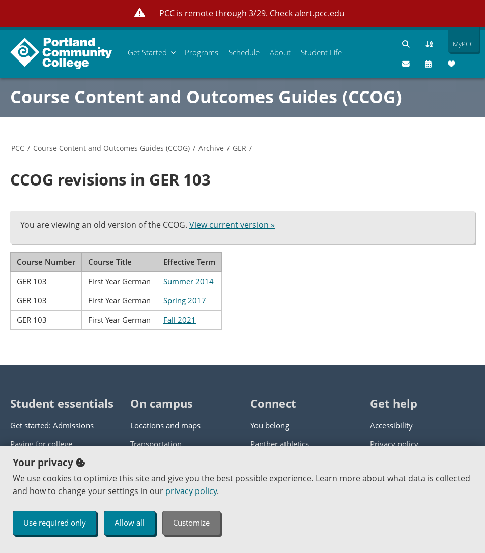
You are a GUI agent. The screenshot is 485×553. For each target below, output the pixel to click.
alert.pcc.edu (320, 13)
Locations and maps (165, 425)
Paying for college (41, 444)
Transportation (156, 444)
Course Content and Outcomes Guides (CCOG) (206, 96)
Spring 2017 (184, 300)
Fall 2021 (179, 320)
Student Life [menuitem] (321, 52)
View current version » (232, 224)
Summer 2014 (188, 281)
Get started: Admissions (52, 425)
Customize (191, 522)
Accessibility (391, 425)
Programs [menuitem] (201, 52)
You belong (269, 425)
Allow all (130, 522)
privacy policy (191, 491)
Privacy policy (394, 444)
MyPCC (461, 43)
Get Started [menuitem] (147, 52)
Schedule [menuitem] (244, 52)
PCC (17, 148)
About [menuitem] (280, 52)
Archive (211, 148)
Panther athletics (279, 444)
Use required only (54, 522)
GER (239, 148)
